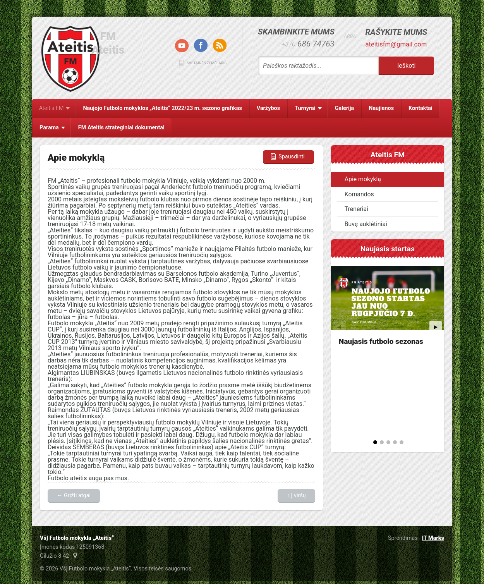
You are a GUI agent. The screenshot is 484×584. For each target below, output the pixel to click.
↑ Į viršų (296, 495)
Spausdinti (287, 156)
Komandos (359, 194)
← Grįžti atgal (74, 495)
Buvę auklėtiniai (366, 224)
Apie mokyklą (363, 179)
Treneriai (356, 209)
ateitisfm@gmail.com (396, 44)
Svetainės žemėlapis (207, 63)
